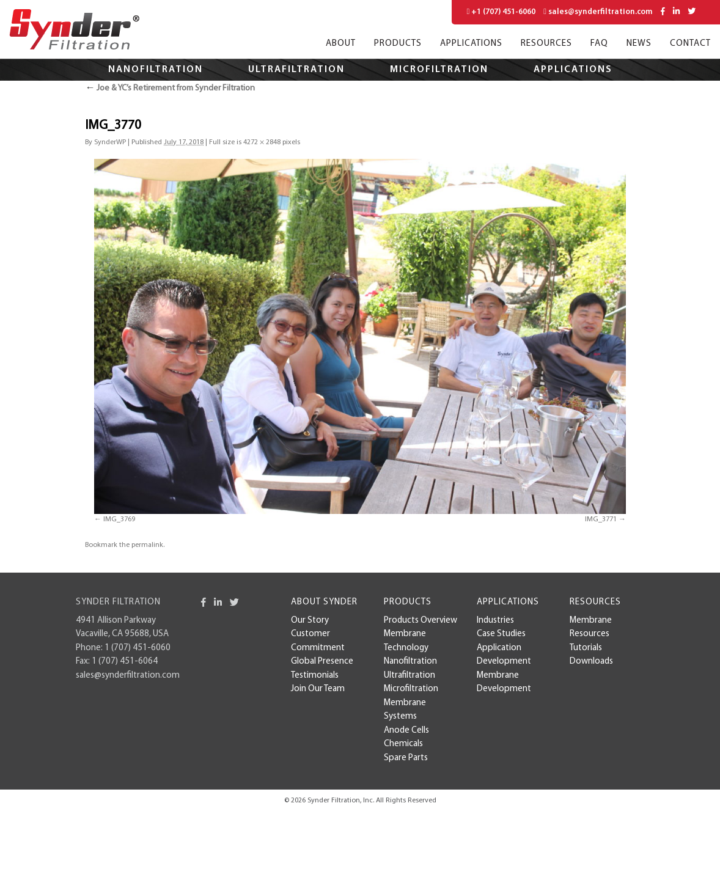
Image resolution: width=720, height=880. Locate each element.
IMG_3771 (601, 519)
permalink (147, 545)
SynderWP (110, 142)
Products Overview (420, 620)
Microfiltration (439, 70)
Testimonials (315, 675)
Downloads (591, 661)
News (639, 43)
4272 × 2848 (262, 142)
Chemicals (403, 744)
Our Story (310, 620)
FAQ (599, 43)
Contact (690, 43)
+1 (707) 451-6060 (501, 11)
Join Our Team (318, 689)
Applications (471, 43)
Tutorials (586, 648)
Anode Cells (406, 730)
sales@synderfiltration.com (598, 11)
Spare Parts (406, 758)
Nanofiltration (155, 70)
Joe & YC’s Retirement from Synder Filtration (170, 88)
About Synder (324, 602)
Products (398, 43)
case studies (501, 634)
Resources (546, 43)
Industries (495, 620)
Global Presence (322, 661)
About (341, 43)
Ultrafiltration (296, 70)
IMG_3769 (119, 519)
